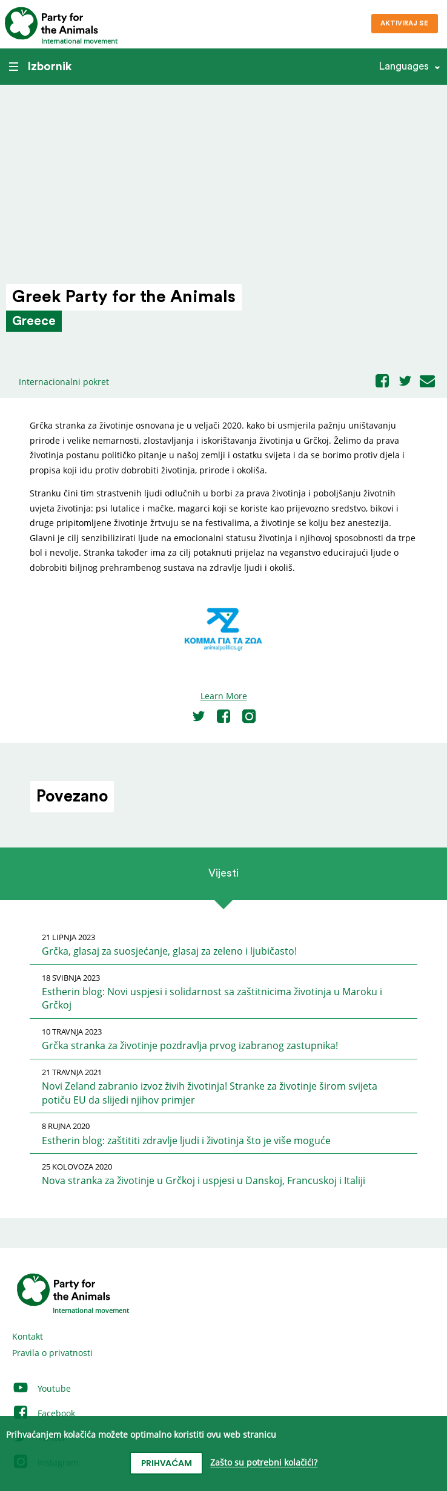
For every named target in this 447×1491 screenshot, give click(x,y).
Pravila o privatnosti (52, 1352)
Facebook (43, 1413)
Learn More (223, 696)
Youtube (41, 1388)
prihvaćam (166, 1464)
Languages (404, 66)
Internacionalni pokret (64, 381)
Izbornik (40, 66)
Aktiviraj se (404, 23)
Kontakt (27, 1336)
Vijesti (223, 872)
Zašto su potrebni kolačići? (263, 1463)
